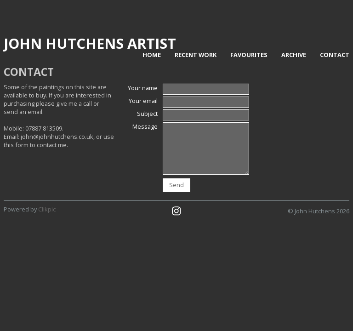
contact (334, 55)
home (151, 55)
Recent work (195, 55)
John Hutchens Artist (90, 43)
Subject (147, 113)
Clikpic (47, 209)
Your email (143, 101)
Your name (143, 88)
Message (145, 126)
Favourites (249, 55)
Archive (293, 55)
